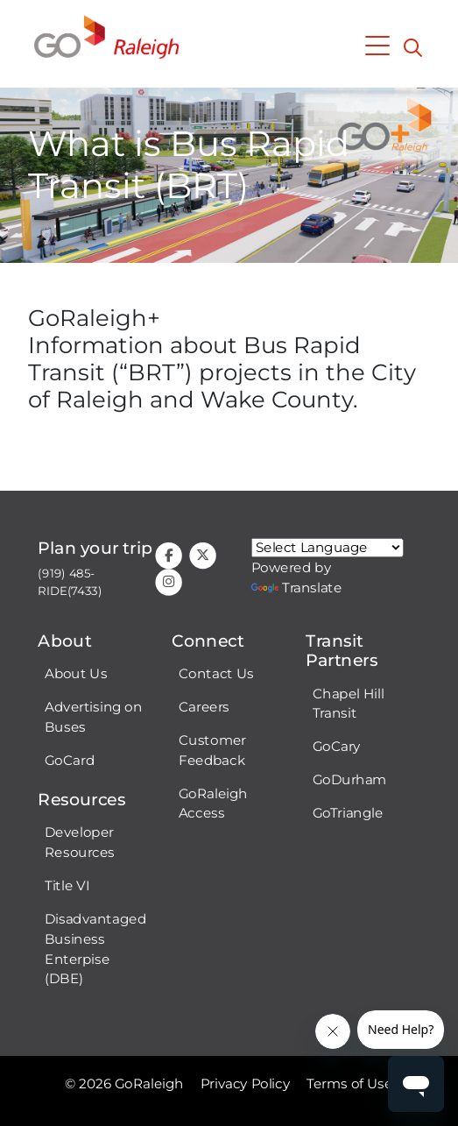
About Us (76, 674)
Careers (204, 707)
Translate (296, 588)
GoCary (337, 746)
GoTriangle (348, 813)
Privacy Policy (246, 1084)
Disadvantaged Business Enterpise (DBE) (95, 949)
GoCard (70, 760)
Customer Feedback (212, 750)
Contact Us (216, 674)
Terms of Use (349, 1084)
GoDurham (350, 780)
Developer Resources (80, 842)
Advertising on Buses (93, 717)
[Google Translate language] (327, 547)
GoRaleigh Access (213, 804)
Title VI (67, 886)
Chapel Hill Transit (348, 704)
